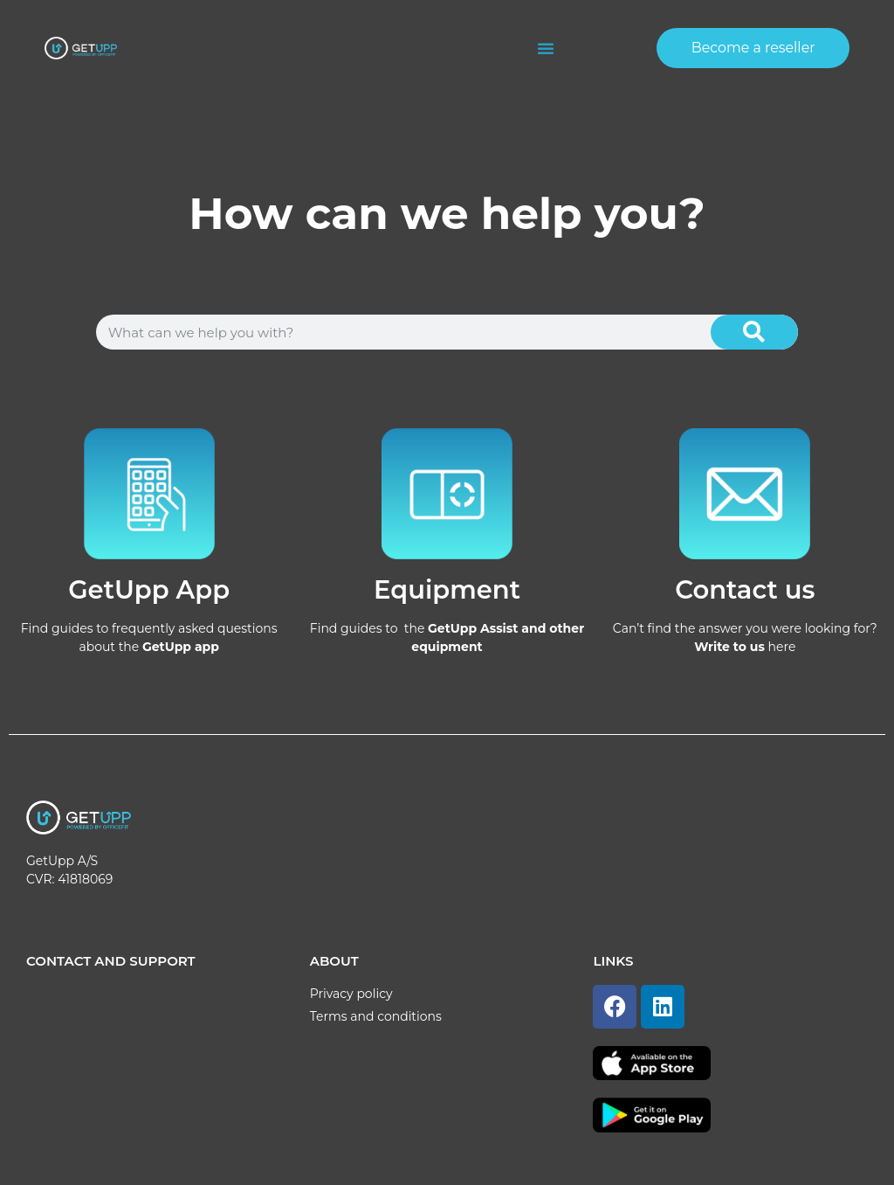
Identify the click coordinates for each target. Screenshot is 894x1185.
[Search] (754, 332)
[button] (546, 48)
